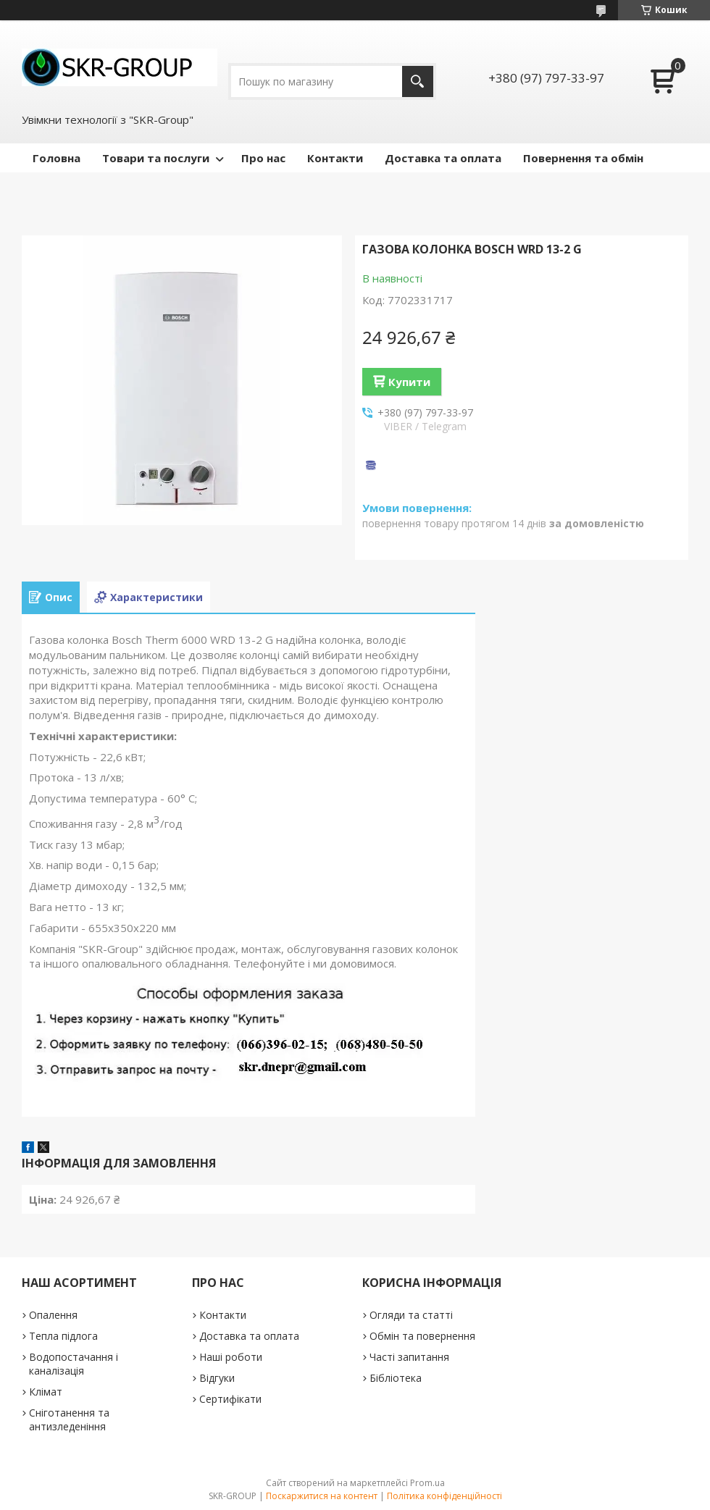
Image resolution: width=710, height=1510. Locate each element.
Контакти (335, 158)
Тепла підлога (63, 1336)
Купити (409, 381)
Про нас (263, 158)
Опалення (53, 1315)
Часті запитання (409, 1357)
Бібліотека (395, 1378)
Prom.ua (427, 1483)
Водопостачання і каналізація (73, 1363)
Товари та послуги (155, 158)
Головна (56, 158)
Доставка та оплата (443, 158)
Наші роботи (230, 1357)
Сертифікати (230, 1399)
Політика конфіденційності (444, 1496)
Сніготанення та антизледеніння (69, 1419)
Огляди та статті (411, 1315)
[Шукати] (417, 81)
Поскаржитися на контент (321, 1496)
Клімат (45, 1391)
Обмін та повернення (422, 1336)
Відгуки (217, 1378)
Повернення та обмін (583, 158)
